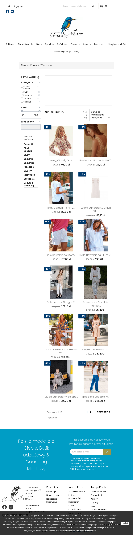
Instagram (12, 11)
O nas (71, 505)
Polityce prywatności (86, 531)
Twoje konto (99, 487)
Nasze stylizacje (62, 51)
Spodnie (49, 44)
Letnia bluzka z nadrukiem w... (61, 351)
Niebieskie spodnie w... (95, 396)
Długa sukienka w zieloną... (61, 396)
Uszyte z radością (117, 44)
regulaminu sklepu (87, 460)
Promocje (51, 491)
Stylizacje (29, 179)
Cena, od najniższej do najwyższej (100, 114)
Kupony (94, 502)
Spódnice (62, 44)
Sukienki (10, 44)
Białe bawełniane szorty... (61, 255)
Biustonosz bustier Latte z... (95, 160)
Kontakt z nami (76, 509)
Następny (104, 412)
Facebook (7, 11)
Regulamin (74, 502)
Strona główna (28, 138)
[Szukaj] (80, 6)
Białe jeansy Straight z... (61, 302)
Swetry (87, 44)
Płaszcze (75, 44)
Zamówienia (97, 495)
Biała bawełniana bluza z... (95, 255)
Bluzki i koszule (25, 44)
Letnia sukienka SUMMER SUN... (96, 209)
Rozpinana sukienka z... (95, 349)
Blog (76, 51)
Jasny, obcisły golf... (61, 160)
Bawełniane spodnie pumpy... (95, 303)
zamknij (125, 523)
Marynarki (99, 44)
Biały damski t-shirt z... (61, 207)
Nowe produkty (54, 495)
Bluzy (39, 44)
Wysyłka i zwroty (77, 491)
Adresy (94, 499)
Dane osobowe (98, 491)
